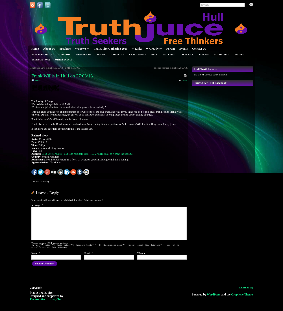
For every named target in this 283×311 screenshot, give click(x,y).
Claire (184, 80)
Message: (37, 205)
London (204, 54)
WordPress (213, 295)
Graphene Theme (242, 295)
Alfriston (64, 54)
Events (37, 80)
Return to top (246, 288)
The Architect (38, 300)
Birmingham (83, 54)
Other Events (63, 59)
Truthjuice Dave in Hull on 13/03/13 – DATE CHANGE (55, 68)
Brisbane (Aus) (41, 59)
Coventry (118, 54)
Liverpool (187, 54)
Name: (35, 254)
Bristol (101, 54)
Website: (141, 254)
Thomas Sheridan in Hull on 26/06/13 (170, 68)
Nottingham (222, 54)
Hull (154, 54)
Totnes (239, 54)
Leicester (169, 54)
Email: (88, 254)
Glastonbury (137, 54)
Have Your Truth (41, 54)
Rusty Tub (56, 300)
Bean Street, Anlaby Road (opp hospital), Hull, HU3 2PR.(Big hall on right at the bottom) (87, 154)
